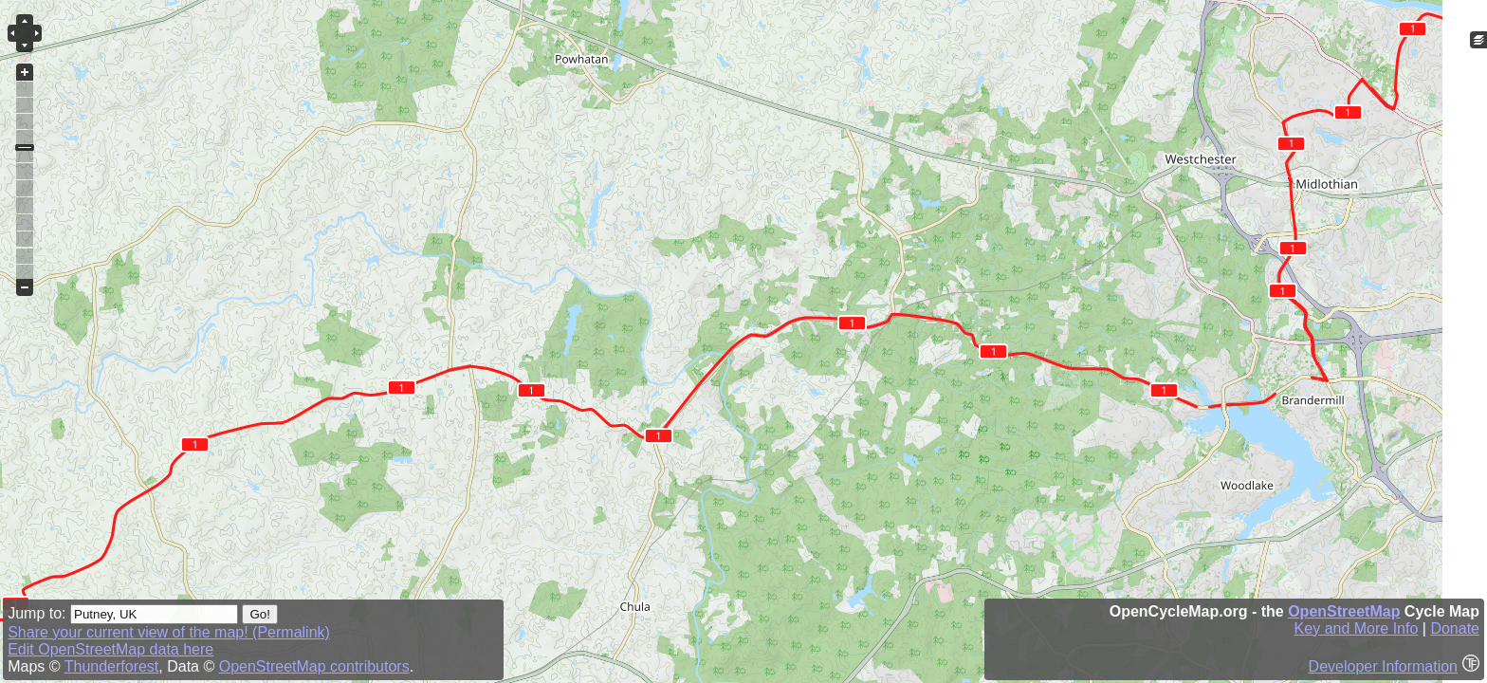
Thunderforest (111, 666)
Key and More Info (1356, 628)
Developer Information (1383, 666)
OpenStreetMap (1344, 611)
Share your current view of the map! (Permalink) (169, 632)
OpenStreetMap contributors (314, 666)
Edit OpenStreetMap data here (110, 649)
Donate (1454, 628)
